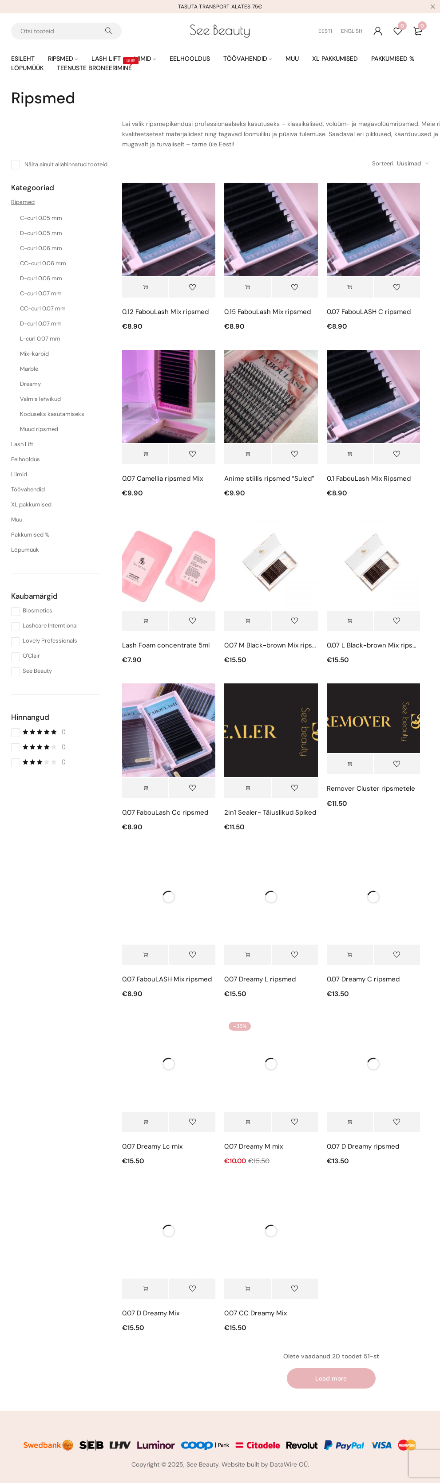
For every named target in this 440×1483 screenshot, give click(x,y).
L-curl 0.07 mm (40, 338)
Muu (16, 519)
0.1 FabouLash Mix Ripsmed (369, 478)
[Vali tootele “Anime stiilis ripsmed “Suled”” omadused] (247, 454)
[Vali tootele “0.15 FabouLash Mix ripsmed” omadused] (247, 287)
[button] (145, 621)
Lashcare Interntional (50, 625)
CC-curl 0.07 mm (43, 308)
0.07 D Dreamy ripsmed (363, 1146)
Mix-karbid (34, 353)
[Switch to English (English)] (351, 31)
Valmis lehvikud (40, 399)
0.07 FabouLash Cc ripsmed (165, 812)
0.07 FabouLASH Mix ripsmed (167, 979)
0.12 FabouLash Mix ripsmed (165, 311)
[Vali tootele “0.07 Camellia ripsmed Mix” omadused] (145, 454)
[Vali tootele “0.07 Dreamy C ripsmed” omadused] (350, 955)
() (44, 731)
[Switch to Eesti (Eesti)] (329, 31)
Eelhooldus (25, 459)
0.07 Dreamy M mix (253, 1146)
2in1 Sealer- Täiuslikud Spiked (270, 812)
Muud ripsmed (39, 429)
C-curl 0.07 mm (41, 293)
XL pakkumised (31, 504)
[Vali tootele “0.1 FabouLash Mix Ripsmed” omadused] (350, 454)
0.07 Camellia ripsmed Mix (162, 478)
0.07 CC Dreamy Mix (255, 1313)
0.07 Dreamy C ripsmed (363, 979)
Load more (331, 1378)
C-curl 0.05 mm (41, 218)
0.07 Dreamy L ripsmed (260, 979)
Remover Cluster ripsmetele (371, 788)
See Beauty (37, 671)
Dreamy (30, 384)
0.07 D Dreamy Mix (150, 1313)
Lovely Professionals (50, 640)
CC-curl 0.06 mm (43, 263)
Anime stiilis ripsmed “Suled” (269, 478)
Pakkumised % (30, 534)
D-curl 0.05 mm (41, 233)
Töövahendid (28, 489)
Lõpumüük (25, 549)
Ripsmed (23, 202)
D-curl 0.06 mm (41, 278)
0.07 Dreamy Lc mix (152, 1146)
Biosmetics (37, 610)
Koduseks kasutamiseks (52, 414)
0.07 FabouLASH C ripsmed (369, 311)
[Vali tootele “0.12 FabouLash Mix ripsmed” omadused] (145, 287)
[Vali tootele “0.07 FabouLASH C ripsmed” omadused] (350, 287)
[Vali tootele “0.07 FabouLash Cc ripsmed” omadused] (145, 788)
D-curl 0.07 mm (41, 323)
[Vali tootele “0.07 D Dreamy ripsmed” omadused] (350, 1122)
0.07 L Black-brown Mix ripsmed (373, 645)
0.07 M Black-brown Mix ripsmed (270, 645)
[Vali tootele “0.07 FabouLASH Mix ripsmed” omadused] (145, 955)
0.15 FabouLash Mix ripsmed (267, 311)
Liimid (19, 474)
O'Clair (31, 655)
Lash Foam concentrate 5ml (166, 645)
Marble (29, 369)
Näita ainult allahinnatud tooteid (65, 164)
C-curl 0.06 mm (41, 248)
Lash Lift (22, 444)
